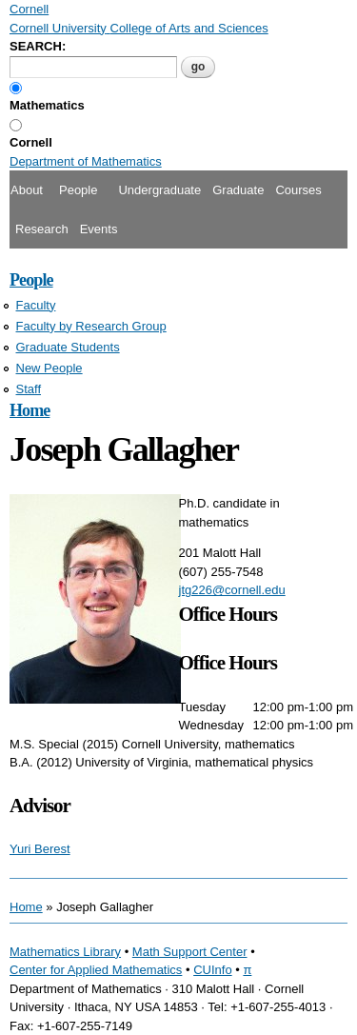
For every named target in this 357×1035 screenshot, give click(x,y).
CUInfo (212, 970)
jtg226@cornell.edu (232, 590)
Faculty (36, 305)
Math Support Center (190, 952)
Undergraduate (159, 190)
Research (42, 229)
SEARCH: (38, 46)
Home (30, 410)
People (78, 190)
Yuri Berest (40, 849)
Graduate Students (68, 347)
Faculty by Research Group (91, 326)
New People (49, 368)
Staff (29, 389)
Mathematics (47, 105)
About (26, 190)
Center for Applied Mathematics (96, 970)
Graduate (238, 190)
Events (99, 229)
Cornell (31, 142)
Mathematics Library (65, 952)
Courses (298, 190)
